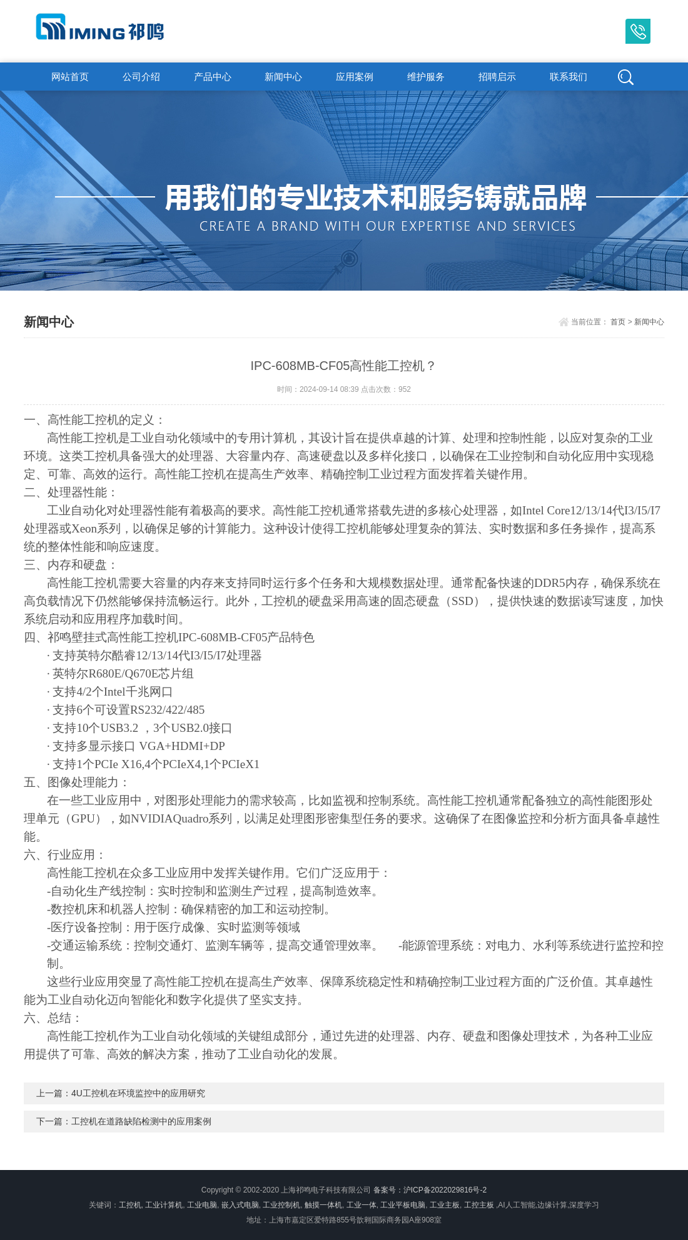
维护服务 (426, 76)
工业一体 (362, 1205)
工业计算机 (164, 1205)
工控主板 (479, 1205)
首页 (617, 322)
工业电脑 (202, 1205)
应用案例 (354, 76)
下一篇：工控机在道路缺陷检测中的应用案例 (123, 1121)
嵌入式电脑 (240, 1205)
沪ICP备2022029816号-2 (445, 1190)
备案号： (388, 1190)
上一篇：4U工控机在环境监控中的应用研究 (120, 1093)
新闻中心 (283, 76)
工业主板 (445, 1205)
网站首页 (70, 76)
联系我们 (568, 76)
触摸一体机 (323, 1205)
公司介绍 (141, 76)
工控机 (130, 1205)
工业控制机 (281, 1205)
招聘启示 (497, 76)
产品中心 (212, 76)
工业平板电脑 (402, 1205)
